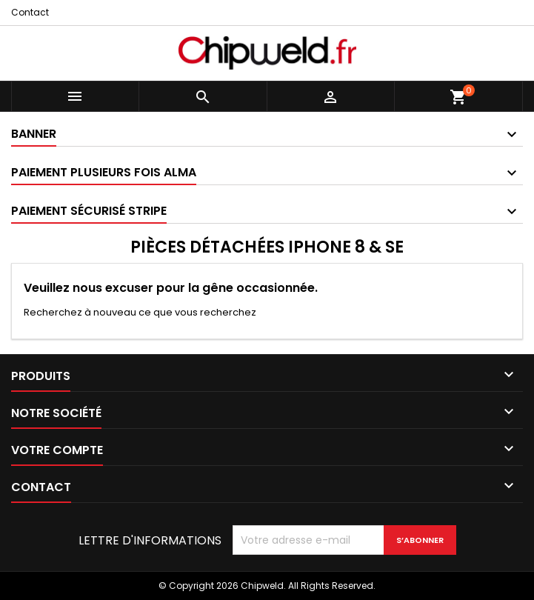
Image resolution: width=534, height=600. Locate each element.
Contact (30, 12)
